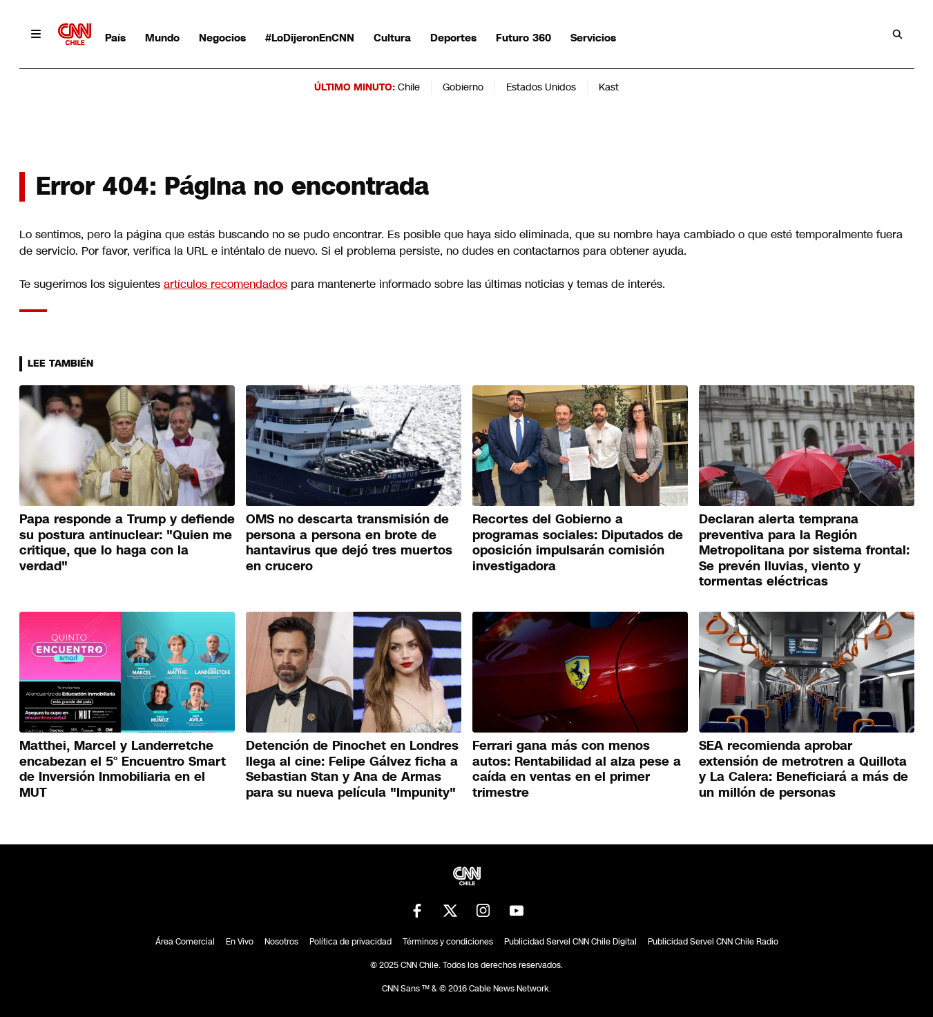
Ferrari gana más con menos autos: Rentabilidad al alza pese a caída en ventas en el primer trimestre (576, 769)
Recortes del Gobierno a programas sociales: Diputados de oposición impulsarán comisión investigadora (577, 542)
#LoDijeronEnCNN (309, 37)
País (115, 37)
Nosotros (281, 941)
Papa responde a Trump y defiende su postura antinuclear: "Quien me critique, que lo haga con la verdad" (127, 542)
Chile (409, 87)
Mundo (162, 37)
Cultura (392, 37)
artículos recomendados (225, 284)
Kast (609, 87)
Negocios (222, 37)
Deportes (453, 37)
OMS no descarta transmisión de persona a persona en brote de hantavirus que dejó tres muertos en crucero (349, 542)
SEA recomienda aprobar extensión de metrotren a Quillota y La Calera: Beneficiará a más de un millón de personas (803, 769)
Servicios (593, 37)
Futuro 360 (523, 37)
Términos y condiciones (448, 941)
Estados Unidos (541, 87)
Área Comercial (185, 941)
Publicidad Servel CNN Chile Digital (570, 941)
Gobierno (463, 87)
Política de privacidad (350, 941)
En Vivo (239, 941)
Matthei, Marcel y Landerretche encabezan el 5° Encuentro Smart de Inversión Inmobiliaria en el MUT (122, 769)
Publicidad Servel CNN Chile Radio (713, 941)
